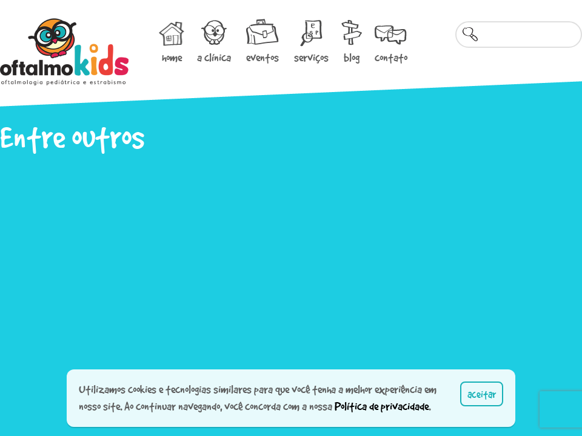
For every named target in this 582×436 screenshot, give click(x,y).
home (172, 57)
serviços (311, 57)
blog (352, 57)
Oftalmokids (64, 51)
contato (391, 57)
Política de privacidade (382, 406)
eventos (262, 57)
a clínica (214, 57)
